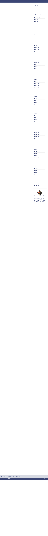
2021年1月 (37, 130)
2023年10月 (37, 62)
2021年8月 (37, 115)
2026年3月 (37, 34)
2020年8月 (37, 140)
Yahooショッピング (23, 361)
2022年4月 (37, 98)
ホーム (40, 1)
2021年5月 (37, 121)
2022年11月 (37, 85)
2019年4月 (37, 174)
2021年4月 (37, 123)
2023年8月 (37, 66)
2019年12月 (37, 157)
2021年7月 (37, 117)
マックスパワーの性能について (12, 86)
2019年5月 (37, 172)
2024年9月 (37, 51)
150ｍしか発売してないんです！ (12, 88)
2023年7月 (37, 68)
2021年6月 (37, 119)
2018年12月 (37, 183)
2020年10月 (37, 136)
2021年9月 (37, 113)
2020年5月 (37, 147)
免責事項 (9, 478)
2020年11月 (37, 134)
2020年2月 (37, 153)
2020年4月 (37, 149)
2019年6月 (37, 170)
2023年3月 (37, 77)
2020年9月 (37, 138)
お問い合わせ (44, 1)
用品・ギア (4, 5)
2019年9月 (37, 164)
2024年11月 (37, 47)
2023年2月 (37, 79)
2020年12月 (37, 132)
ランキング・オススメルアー (39, 15)
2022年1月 (37, 104)
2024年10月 (37, 49)
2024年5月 (37, 53)
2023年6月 (37, 70)
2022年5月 (37, 96)
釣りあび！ (3, 1)
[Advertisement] (16, 37)
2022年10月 (37, 87)
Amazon (13, 361)
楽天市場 (17, 361)
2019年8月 (37, 166)
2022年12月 (37, 83)
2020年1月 (37, 155)
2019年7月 (37, 168)
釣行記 (36, 23)
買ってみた (37, 21)
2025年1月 (37, 45)
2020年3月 (37, 151)
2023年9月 (37, 64)
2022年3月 (37, 100)
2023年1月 (37, 81)
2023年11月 (37, 60)
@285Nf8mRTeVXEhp (12, 391)
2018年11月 (37, 185)
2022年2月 (37, 102)
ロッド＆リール (37, 17)
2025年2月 (37, 43)
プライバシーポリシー (4, 478)
